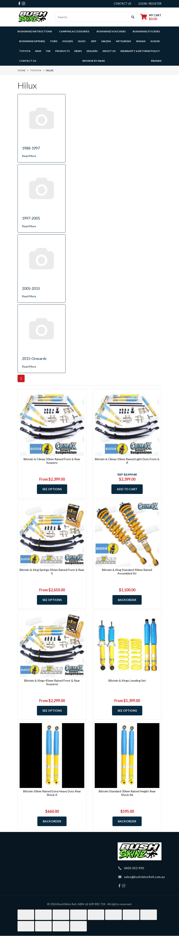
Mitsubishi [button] (123, 41)
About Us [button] (109, 51)
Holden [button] (67, 41)
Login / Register (150, 3)
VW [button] (48, 51)
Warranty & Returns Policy (140, 51)
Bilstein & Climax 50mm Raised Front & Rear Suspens (52, 460)
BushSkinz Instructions (35, 31)
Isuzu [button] (82, 41)
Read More (29, 156)
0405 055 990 (134, 868)
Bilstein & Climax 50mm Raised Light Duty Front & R (127, 460)
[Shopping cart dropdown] (150, 17)
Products (62, 51)
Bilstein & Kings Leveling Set (127, 680)
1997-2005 (31, 218)
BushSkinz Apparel (32, 41)
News (78, 51)
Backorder (127, 600)
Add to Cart (127, 489)
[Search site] (133, 17)
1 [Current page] (21, 378)
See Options (52, 489)
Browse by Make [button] (93, 60)
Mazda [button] (106, 41)
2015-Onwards (34, 358)
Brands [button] (156, 60)
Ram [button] (38, 51)
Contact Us (27, 60)
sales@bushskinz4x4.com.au (144, 877)
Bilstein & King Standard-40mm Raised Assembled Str (127, 571)
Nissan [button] (140, 41)
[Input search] (92, 17)
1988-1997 (31, 148)
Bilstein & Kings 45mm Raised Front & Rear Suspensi (52, 682)
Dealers (92, 51)
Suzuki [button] (155, 41)
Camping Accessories (74, 31)
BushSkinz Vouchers (111, 31)
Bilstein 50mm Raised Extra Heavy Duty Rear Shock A (52, 793)
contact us (122, 3)
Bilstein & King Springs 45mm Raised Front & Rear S (52, 571)
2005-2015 (31, 288)
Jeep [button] (93, 41)
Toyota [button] (24, 51)
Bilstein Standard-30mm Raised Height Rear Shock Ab (127, 793)
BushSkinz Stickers (146, 31)
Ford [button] (53, 41)
